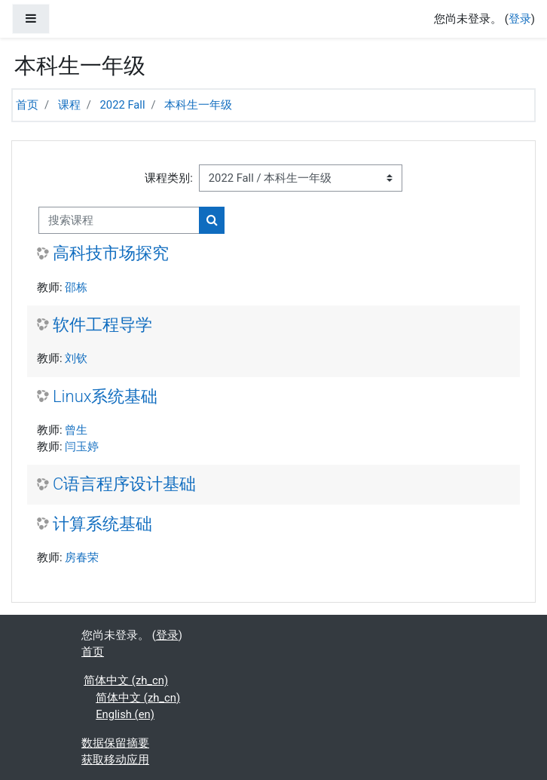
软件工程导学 (102, 324)
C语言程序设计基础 (124, 483)
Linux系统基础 (105, 396)
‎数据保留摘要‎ (115, 743)
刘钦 (76, 358)
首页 (27, 105)
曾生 (76, 430)
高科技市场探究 (111, 253)
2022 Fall (122, 105)
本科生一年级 (198, 105)
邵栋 (76, 287)
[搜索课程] (119, 220)
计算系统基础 (102, 523)
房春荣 (82, 557)
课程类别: (169, 178)
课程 (69, 105)
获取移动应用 (115, 759)
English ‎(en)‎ (125, 714)
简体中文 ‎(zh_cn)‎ (126, 680)
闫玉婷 (82, 446)
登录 (520, 19)
